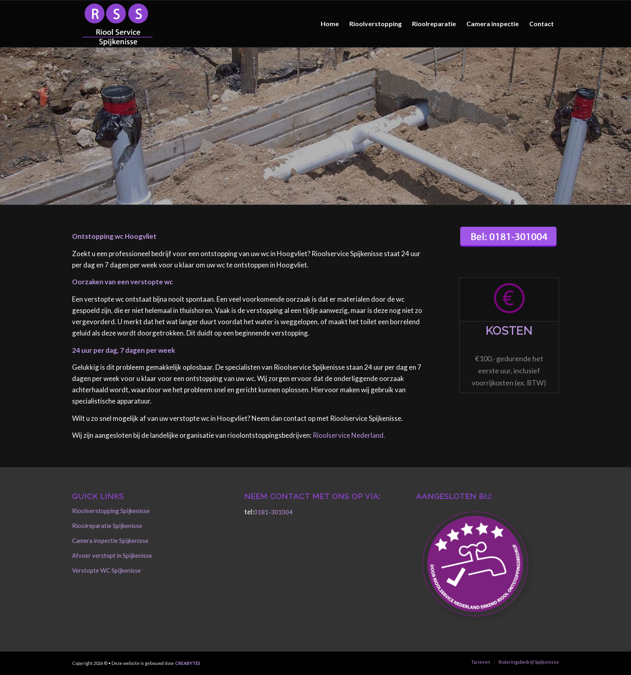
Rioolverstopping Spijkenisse (111, 510)
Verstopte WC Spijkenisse (106, 570)
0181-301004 (273, 512)
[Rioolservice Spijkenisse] (117, 23)
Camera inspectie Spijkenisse (110, 540)
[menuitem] (330, 23)
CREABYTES (187, 663)
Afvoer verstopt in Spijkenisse (112, 555)
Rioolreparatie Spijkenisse (107, 525)
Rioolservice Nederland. (349, 435)
